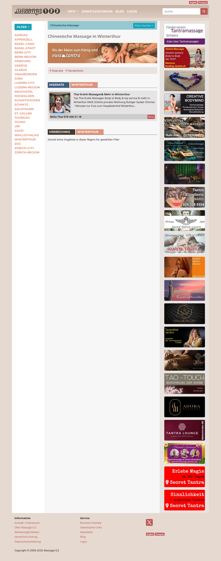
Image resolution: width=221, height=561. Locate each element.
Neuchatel (24, 91)
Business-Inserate (90, 522)
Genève (21, 65)
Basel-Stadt (25, 48)
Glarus (21, 70)
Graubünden (26, 74)
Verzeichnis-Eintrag (26, 536)
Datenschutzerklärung (28, 541)
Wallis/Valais (27, 135)
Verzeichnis (74, 70)
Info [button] (72, 11)
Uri (17, 126)
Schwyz (21, 104)
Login (132, 11)
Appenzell (24, 39)
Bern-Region (25, 56)
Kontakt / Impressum (27, 522)
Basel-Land (24, 44)
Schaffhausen (27, 100)
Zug (18, 143)
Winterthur (25, 139)
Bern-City (23, 52)
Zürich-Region (27, 152)
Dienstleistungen (97, 11)
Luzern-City (25, 83)
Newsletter (86, 532)
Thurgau (22, 117)
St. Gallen (23, 113)
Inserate (56, 70)
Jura (19, 78)
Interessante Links (91, 527)
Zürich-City (24, 148)
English (193, 2)
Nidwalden (24, 96)
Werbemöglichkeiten (27, 532)
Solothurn (24, 109)
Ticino (20, 122)
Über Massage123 (25, 527)
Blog (120, 11)
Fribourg (23, 61)
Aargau (21, 35)
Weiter (151, 116)
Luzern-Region (27, 87)
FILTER (22, 27)
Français (203, 2)
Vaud (19, 130)
